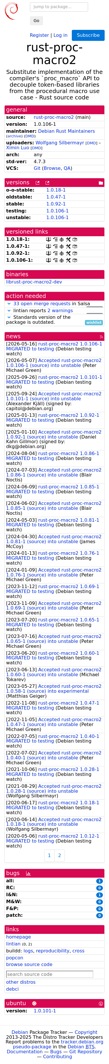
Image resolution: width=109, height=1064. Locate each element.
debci (12, 989)
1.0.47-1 (56, 197)
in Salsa (54, 303)
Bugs (56, 1051)
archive (14, 136)
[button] (9, 303)
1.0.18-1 (56, 190)
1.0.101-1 (45, 1011)
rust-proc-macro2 (54, 117)
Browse (52, 168)
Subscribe (88, 35)
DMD (29, 136)
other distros (20, 982)
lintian (13, 944)
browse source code (29, 964)
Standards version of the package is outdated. (54, 320)
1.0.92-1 (56, 204)
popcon (14, 958)
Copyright (86, 1032)
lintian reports (54, 310)
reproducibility (52, 951)
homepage (18, 937)
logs (28, 951)
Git (37, 168)
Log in (60, 35)
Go (36, 20)
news (13, 336)
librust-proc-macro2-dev (34, 282)
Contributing (57, 1056)
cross (78, 951)
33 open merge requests (41, 303)
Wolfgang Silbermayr (59, 142)
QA (67, 168)
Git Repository (85, 1051)
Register (39, 35)
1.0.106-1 (57, 211)
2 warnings (60, 310)
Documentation (24, 1051)
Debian (20, 1032)
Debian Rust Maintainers (66, 131)
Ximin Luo (17, 147)
